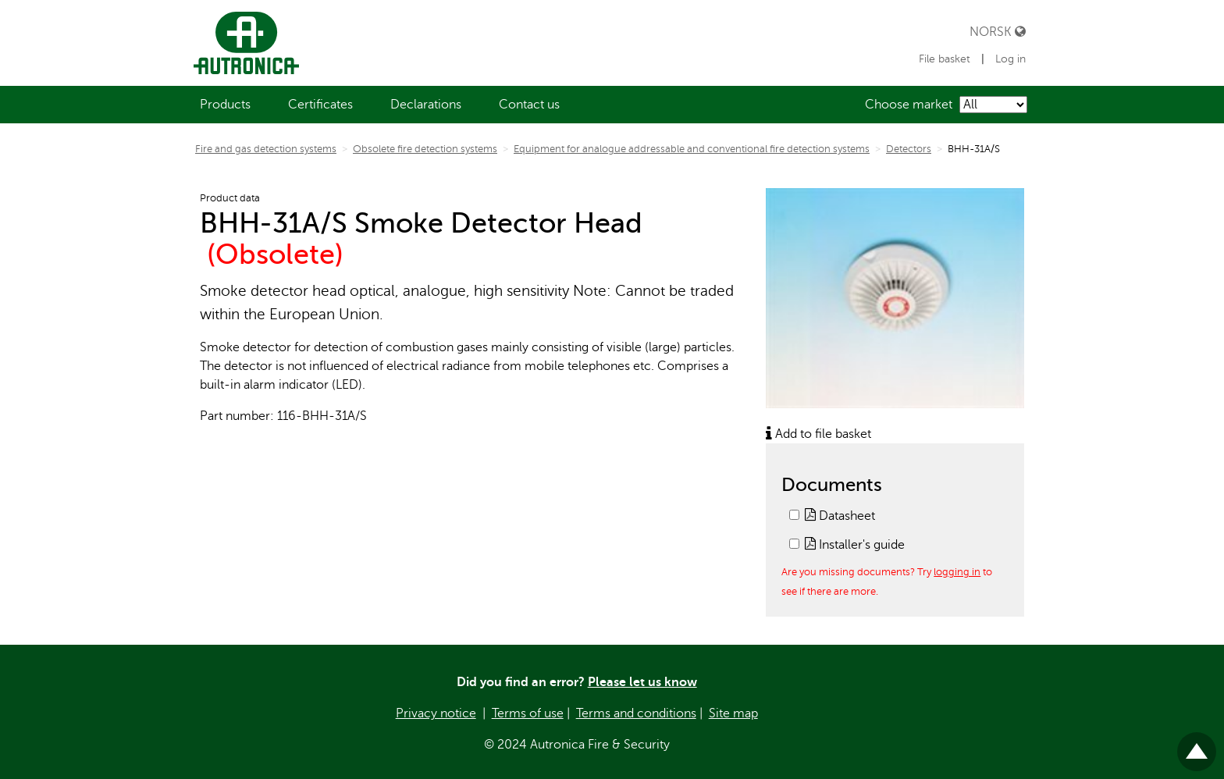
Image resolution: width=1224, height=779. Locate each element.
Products (225, 105)
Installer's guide (855, 545)
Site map (733, 713)
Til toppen (1196, 745)
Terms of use (528, 713)
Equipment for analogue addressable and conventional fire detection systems (692, 149)
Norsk (998, 31)
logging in (957, 572)
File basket (946, 59)
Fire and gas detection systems (265, 149)
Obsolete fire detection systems (425, 149)
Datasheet (840, 516)
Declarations (425, 105)
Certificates (320, 105)
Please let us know (642, 682)
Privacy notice (436, 713)
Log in (1010, 59)
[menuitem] (225, 104)
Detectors (908, 149)
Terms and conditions (636, 713)
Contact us (529, 105)
